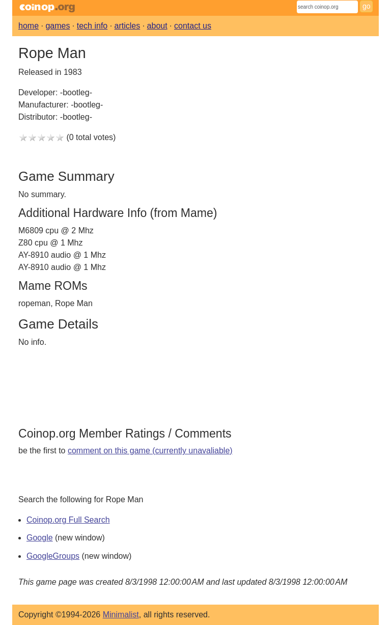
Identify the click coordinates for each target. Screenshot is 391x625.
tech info (92, 25)
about (157, 25)
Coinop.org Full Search (68, 519)
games (57, 25)
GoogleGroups (52, 556)
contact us (192, 25)
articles (128, 25)
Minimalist (121, 614)
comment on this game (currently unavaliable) (150, 450)
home (28, 25)
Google (39, 537)
